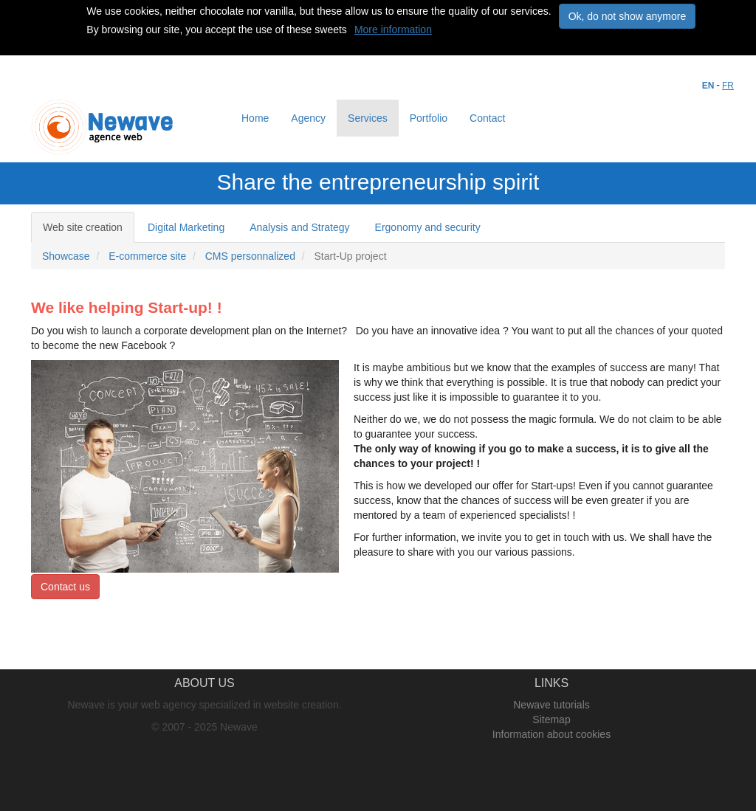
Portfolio (428, 118)
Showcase (66, 256)
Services (368, 118)
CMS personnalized (250, 256)
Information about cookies (551, 734)
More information (393, 29)
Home (255, 118)
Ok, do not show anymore (627, 16)
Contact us (65, 587)
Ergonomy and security (428, 227)
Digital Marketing (186, 227)
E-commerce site (147, 256)
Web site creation (83, 227)
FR (728, 85)
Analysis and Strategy (299, 227)
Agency (308, 118)
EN (708, 85)
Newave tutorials (551, 705)
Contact (487, 118)
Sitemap (551, 719)
